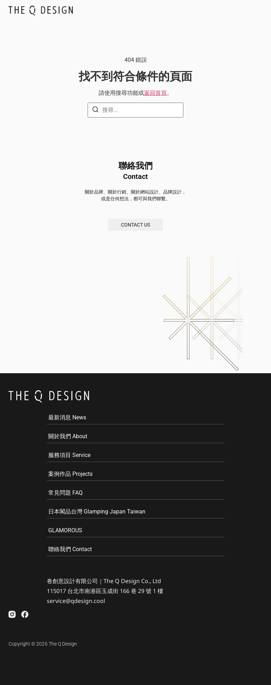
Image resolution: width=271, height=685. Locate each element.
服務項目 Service (69, 455)
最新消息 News (67, 417)
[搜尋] (95, 110)
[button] (255, 10)
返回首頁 (155, 92)
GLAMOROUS (65, 530)
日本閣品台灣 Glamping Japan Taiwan (96, 511)
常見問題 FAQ (65, 492)
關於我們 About (67, 436)
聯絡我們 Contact (70, 549)
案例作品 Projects (70, 474)
